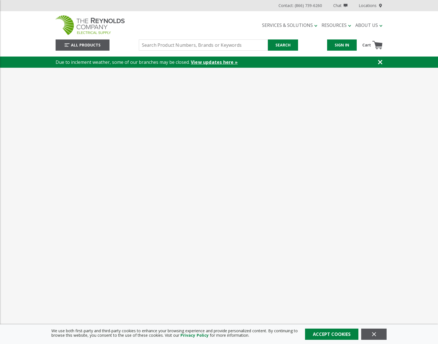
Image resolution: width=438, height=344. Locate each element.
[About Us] (368, 25)
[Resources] (336, 25)
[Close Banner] (380, 62)
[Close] (374, 334)
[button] (289, 25)
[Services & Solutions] (289, 25)
